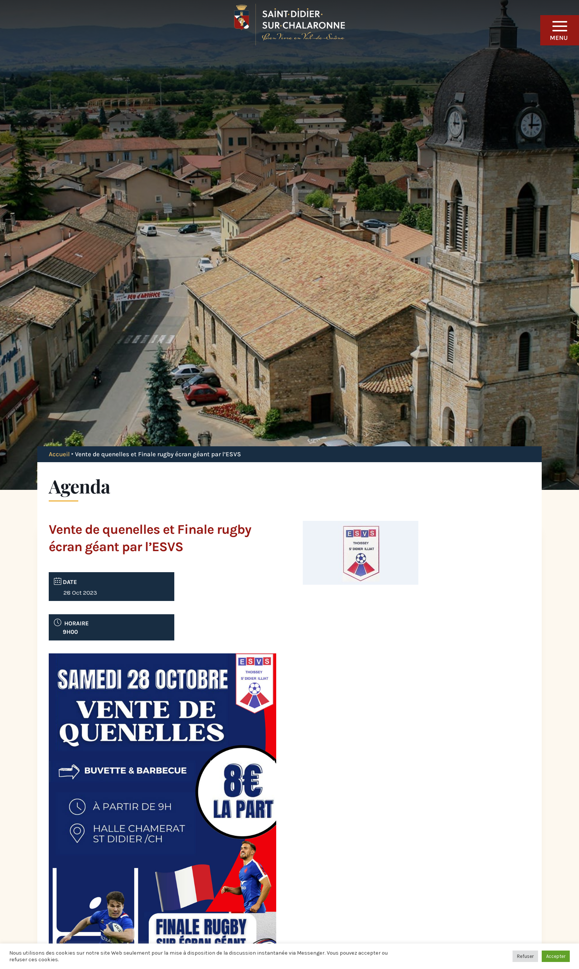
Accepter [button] (555, 956)
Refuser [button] (525, 956)
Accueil (59, 454)
